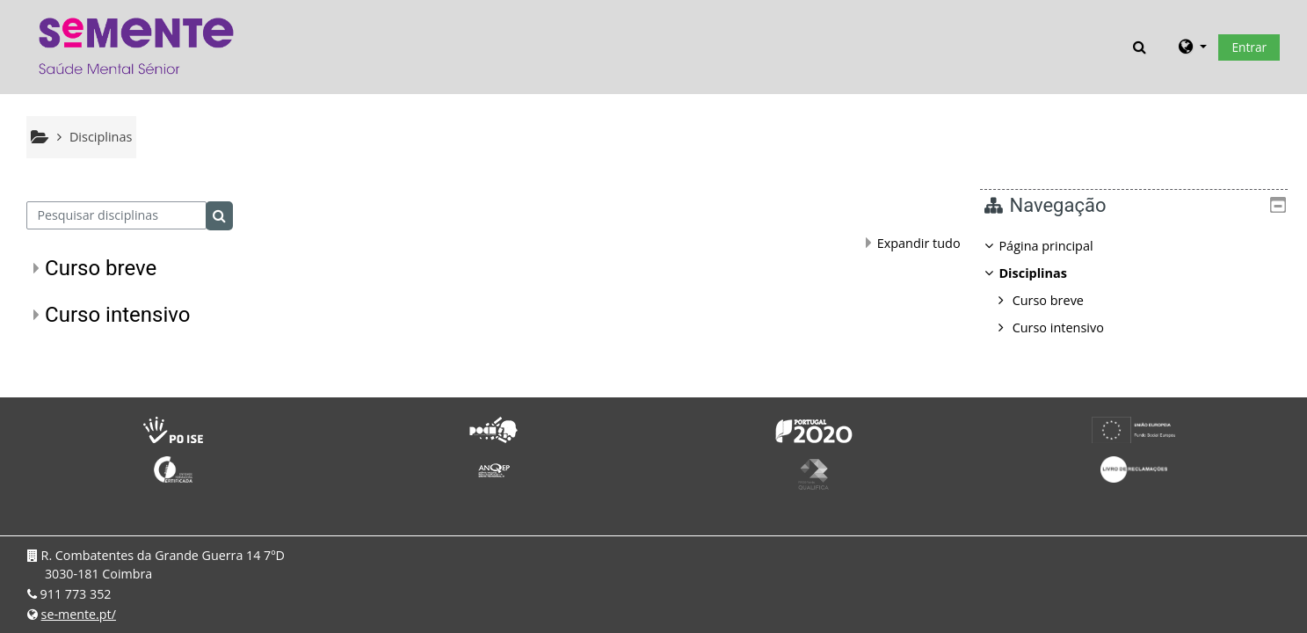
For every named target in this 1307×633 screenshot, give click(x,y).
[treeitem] (1140, 287)
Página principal (1059, 245)
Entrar (1249, 47)
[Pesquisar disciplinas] (116, 215)
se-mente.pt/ (78, 614)
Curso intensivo (117, 314)
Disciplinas (1045, 273)
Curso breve (100, 268)
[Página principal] (136, 45)
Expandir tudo (919, 243)
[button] (1140, 46)
